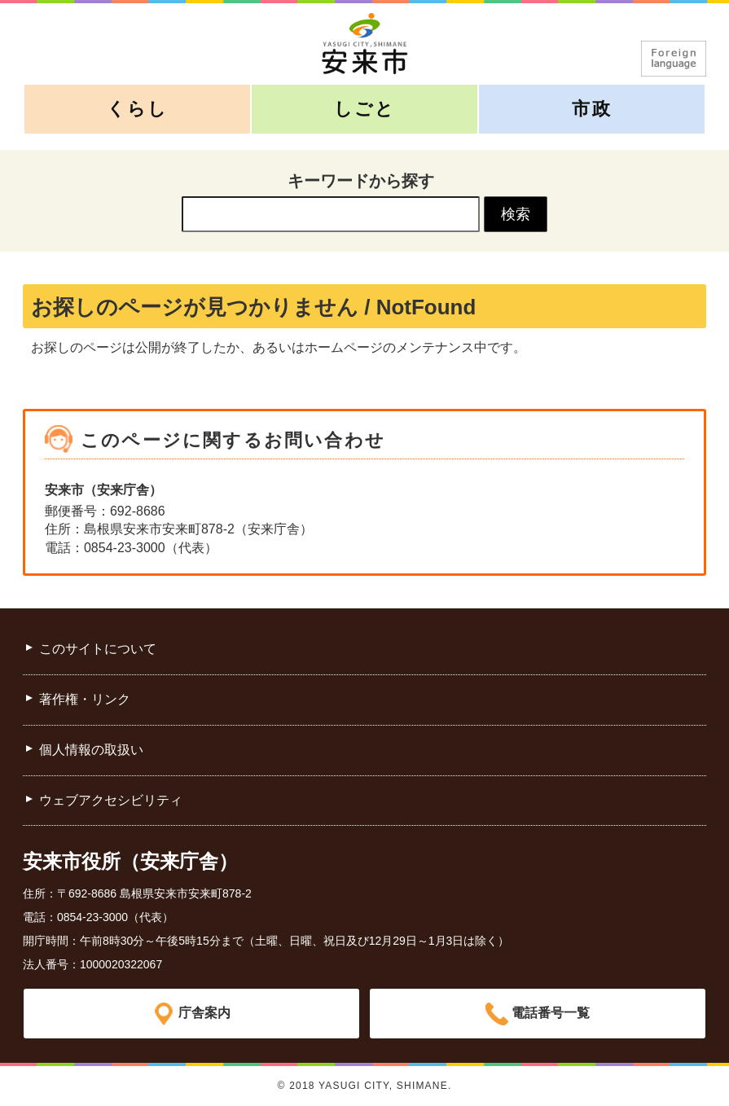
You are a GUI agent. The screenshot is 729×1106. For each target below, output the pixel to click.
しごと (365, 109)
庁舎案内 (204, 1013)
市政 (591, 109)
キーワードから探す (361, 181)
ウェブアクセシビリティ (110, 800)
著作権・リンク (84, 699)
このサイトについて (97, 649)
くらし (138, 109)
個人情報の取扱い (91, 750)
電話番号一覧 (551, 1013)
